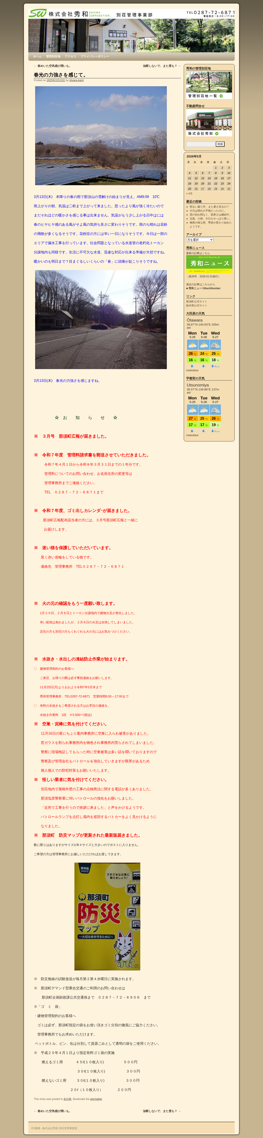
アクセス (70, 56)
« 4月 (189, 193)
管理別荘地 (53, 56)
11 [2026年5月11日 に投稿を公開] (189, 178)
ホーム (37, 56)
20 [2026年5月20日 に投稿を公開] (202, 183)
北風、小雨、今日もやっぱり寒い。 (211, 218)
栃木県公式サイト (196, 305)
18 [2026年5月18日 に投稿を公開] (189, 183)
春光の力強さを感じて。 (61, 75)
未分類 (67, 1099)
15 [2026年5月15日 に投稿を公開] (215, 178)
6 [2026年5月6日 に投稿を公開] (203, 173)
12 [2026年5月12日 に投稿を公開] (196, 178)
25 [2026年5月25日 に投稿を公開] (189, 188)
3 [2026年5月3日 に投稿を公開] (229, 167)
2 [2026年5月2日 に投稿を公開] (222, 167)
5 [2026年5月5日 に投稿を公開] (196, 173)
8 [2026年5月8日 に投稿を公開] (215, 173)
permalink (96, 1099)
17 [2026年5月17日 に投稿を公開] (228, 178)
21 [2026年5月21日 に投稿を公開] (209, 183)
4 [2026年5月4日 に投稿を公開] (189, 173)
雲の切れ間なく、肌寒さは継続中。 (211, 214)
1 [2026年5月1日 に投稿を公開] (215, 167)
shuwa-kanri (76, 80)
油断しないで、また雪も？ (162, 66)
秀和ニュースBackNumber (205, 288)
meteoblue (192, 370)
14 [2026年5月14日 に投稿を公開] (209, 178)
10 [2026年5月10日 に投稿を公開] (228, 173)
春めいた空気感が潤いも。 (53, 66)
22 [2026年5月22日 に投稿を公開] (215, 183)
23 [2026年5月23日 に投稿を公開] (222, 183)
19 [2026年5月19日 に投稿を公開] (196, 183)
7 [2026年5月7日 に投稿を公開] (209, 173)
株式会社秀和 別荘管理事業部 (59, 1128)
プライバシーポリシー (95, 56)
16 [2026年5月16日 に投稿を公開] (222, 178)
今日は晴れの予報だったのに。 (208, 210)
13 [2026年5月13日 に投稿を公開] (202, 178)
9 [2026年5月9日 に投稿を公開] (222, 173)
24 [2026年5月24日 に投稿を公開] (228, 183)
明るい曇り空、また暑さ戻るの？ (209, 206)
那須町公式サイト (196, 301)
